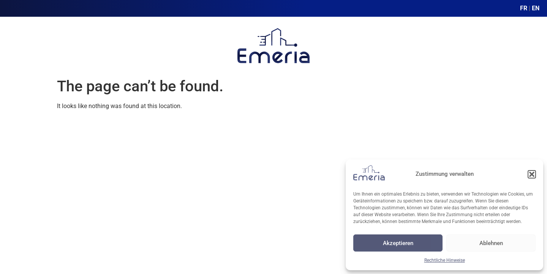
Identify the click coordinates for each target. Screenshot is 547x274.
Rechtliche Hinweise (444, 260)
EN (535, 8)
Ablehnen (491, 243)
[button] (532, 174)
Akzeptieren (398, 243)
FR (523, 8)
